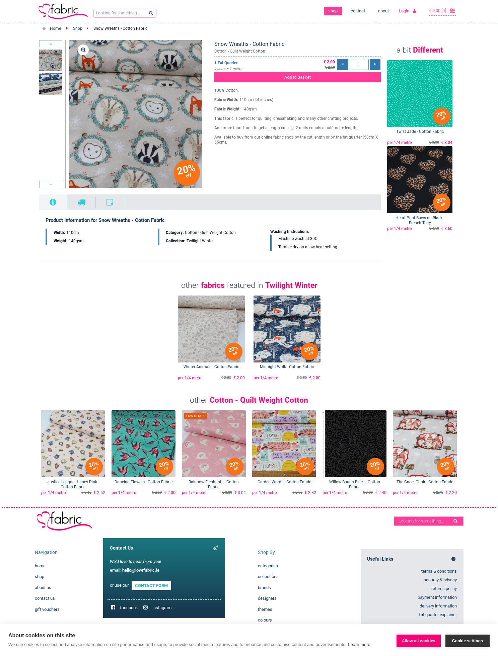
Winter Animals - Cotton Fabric (211, 366)
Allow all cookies (418, 640)
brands (264, 587)
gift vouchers (47, 609)
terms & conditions (439, 571)
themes (265, 609)
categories (268, 565)
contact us (45, 598)
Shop (77, 28)
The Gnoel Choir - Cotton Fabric (425, 482)
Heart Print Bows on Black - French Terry (420, 220)
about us (43, 587)
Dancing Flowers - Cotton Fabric (143, 482)
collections (268, 576)
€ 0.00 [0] (442, 10)
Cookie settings (467, 640)
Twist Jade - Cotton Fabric (420, 131)
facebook (129, 607)
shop (333, 10)
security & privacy (440, 579)
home (40, 565)
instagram (161, 607)
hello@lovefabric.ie (140, 570)
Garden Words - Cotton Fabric (284, 482)
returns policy (444, 588)
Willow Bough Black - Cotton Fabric (354, 484)
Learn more (359, 644)
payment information (437, 597)
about (383, 10)
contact (358, 10)
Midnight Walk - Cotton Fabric (287, 366)
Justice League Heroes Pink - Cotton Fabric (73, 484)
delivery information (438, 605)
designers (267, 598)
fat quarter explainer (438, 614)
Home (55, 28)
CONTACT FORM (151, 585)
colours (265, 620)
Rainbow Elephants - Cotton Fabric (214, 484)
